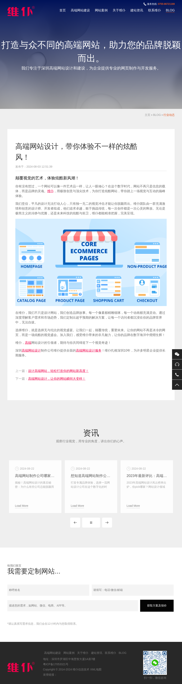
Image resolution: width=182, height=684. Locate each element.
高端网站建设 (80, 10)
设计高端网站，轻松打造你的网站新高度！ (58, 371)
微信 (177, 354)
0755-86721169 (166, 4)
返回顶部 (177, 385)
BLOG (170, 10)
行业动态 (169, 114)
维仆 (50, 191)
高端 (28, 342)
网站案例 (101, 10)
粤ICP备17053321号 (56, 664)
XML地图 (95, 669)
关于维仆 (119, 10)
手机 (177, 375)
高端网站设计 (31, 350)
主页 (147, 114)
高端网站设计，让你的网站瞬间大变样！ (57, 378)
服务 (98, 350)
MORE (91, 523)
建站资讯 (136, 10)
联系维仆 (154, 10)
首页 (62, 10)
